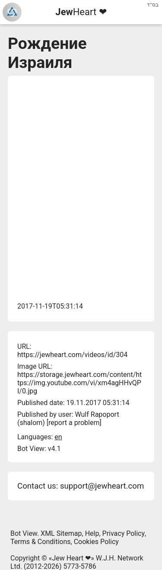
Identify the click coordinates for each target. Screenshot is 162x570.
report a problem (73, 423)
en (58, 437)
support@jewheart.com (102, 486)
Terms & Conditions (40, 542)
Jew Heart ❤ (71, 558)
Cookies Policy (96, 542)
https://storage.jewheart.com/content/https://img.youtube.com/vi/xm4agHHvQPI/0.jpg (79, 382)
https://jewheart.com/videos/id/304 (72, 355)
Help (92, 533)
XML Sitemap (61, 533)
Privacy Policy (123, 533)
